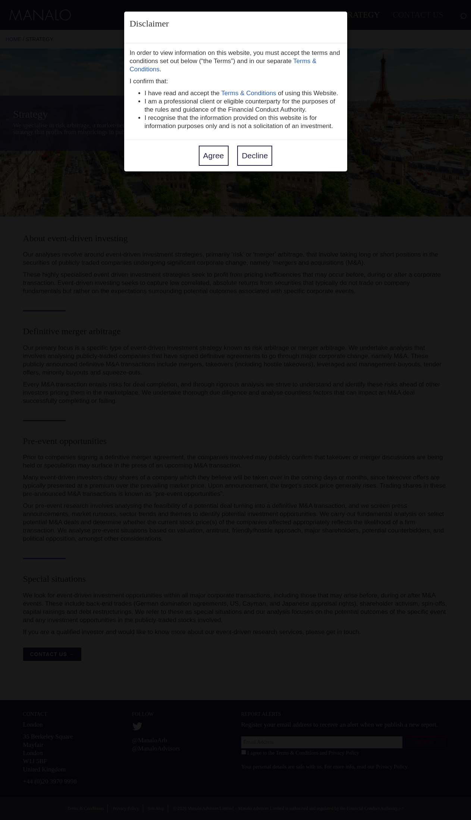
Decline (255, 155)
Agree (213, 155)
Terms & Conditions (248, 93)
